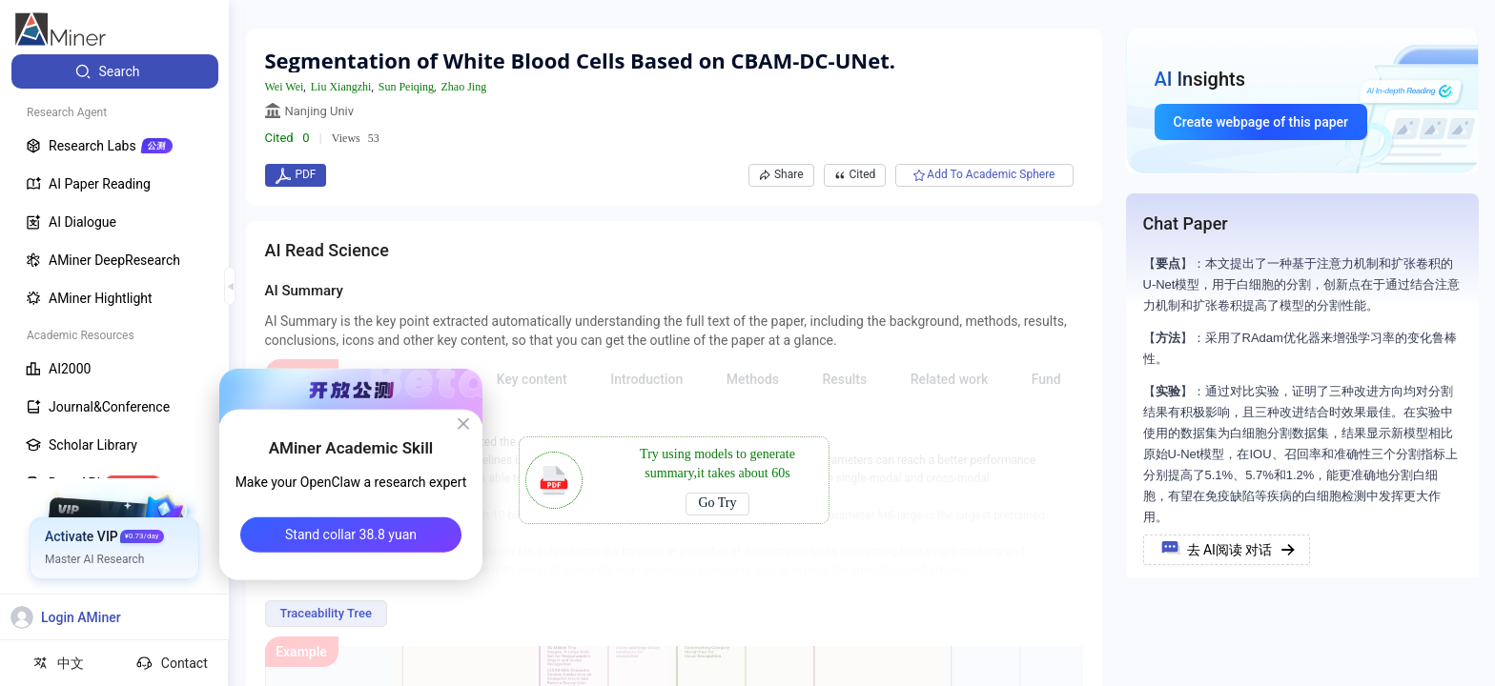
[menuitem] (114, 71)
